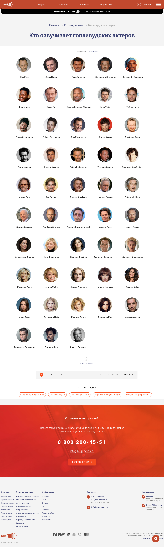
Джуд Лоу (52, 107)
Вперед (127, 375)
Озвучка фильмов (80, 395)
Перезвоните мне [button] (82, 469)
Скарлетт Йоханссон (132, 257)
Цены (44, 499)
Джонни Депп (51, 347)
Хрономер (20, 523)
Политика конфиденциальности (151, 538)
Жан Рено (24, 77)
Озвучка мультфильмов (32, 395)
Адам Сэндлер (132, 317)
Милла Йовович (105, 287)
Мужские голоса (7, 499)
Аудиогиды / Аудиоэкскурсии (27, 513)
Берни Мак (24, 107)
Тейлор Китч (132, 107)
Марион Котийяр (78, 257)
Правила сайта (48, 513)
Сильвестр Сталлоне (105, 77)
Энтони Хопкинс (24, 227)
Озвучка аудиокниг (23, 506)
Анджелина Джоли (24, 257)
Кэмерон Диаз (24, 287)
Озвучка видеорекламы (138, 395)
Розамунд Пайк (51, 317)
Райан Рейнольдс (78, 167)
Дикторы (63, 4)
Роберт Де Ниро (132, 197)
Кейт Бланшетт (51, 257)
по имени (93, 51)
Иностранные (6, 516)
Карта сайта (47, 520)
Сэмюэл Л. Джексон (132, 77)
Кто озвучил (6, 520)
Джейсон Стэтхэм (51, 227)
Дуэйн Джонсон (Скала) (78, 107)
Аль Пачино (51, 197)
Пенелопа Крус (105, 317)
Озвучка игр (21, 516)
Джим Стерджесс (24, 137)
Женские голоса (7, 503)
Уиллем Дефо (105, 227)
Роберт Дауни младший (78, 227)
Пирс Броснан (78, 77)
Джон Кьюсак (24, 167)
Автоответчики (22, 503)
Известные (5, 510)
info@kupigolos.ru (82, 456)
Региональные (6, 513)
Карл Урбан (105, 107)
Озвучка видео (57, 395)
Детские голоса (7, 506)
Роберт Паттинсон (51, 137)
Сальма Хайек (133, 287)
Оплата (45, 503)
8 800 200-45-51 (82, 444)
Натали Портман (78, 287)
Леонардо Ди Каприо (24, 347)
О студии (45, 496)
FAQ (43, 506)
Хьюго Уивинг (132, 227)
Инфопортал (106, 4)
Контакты (46, 516)
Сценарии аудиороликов (26, 499)
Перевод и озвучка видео (107, 395)
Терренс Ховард (106, 167)
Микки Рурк (24, 197)
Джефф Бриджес (78, 347)
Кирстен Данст (78, 317)
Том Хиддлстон (78, 137)
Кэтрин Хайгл (51, 287)
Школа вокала (22, 526)
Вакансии (45, 510)
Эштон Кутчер (105, 137)
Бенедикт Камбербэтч (133, 167)
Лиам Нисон (51, 77)
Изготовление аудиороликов (27, 496)
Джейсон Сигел (132, 137)
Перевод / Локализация (25, 520)
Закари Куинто (51, 167)
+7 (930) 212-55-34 (98, 499)
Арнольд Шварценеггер (105, 257)
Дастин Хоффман (78, 197)
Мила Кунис (24, 317)
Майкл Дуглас (105, 197)
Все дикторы (6, 496)
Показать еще (86, 364)
